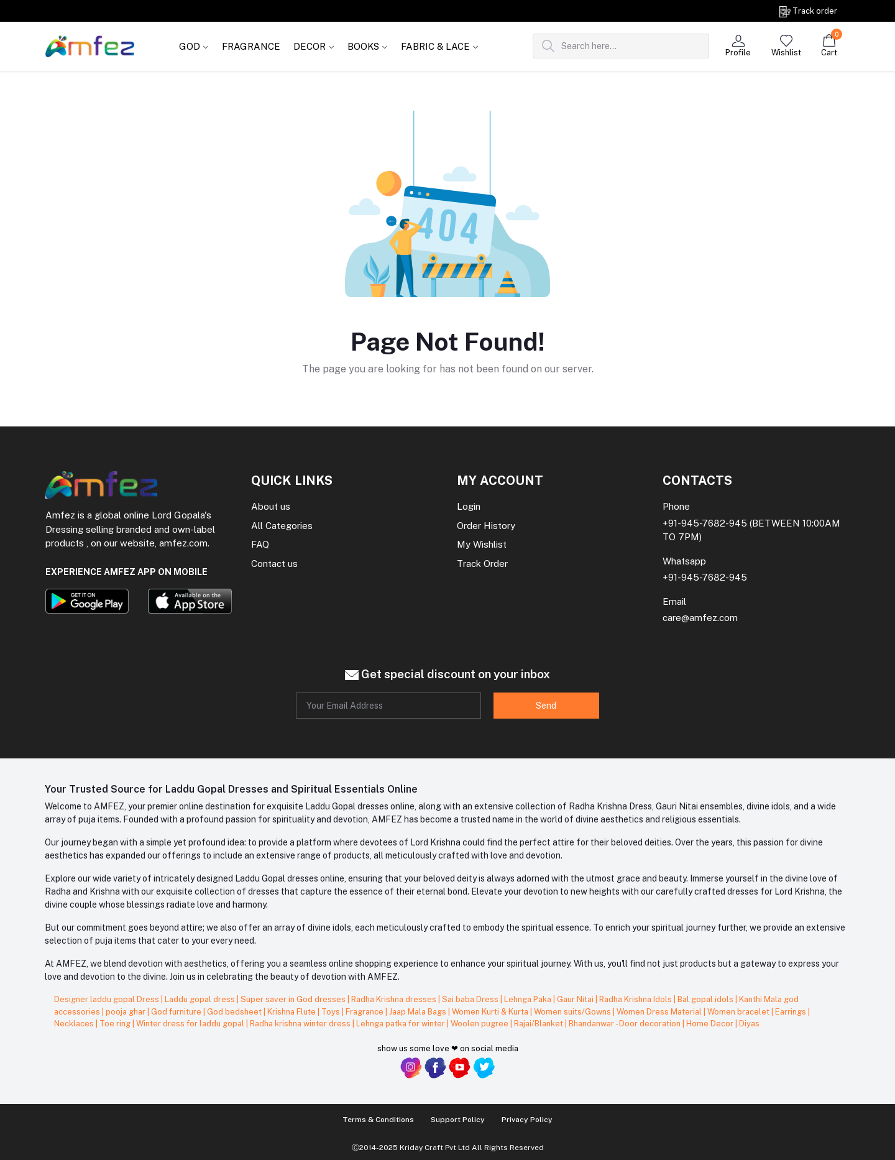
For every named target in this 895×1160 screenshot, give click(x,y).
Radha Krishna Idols (636, 999)
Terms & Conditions (378, 1119)
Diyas (749, 1023)
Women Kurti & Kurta (491, 1011)
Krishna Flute (292, 1011)
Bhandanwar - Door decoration (625, 1023)
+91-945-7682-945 (705, 523)
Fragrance (365, 1011)
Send (546, 706)
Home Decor (710, 1023)
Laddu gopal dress (201, 999)
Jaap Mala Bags (418, 1011)
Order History (486, 525)
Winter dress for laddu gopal (191, 1023)
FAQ (260, 544)
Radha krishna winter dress (301, 1023)
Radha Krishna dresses (394, 999)
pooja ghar (126, 1011)
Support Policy (458, 1119)
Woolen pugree (480, 1023)
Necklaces (75, 1023)
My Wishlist (482, 544)
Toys (331, 1011)
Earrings (791, 1011)
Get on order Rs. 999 (132, 11)
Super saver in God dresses (294, 999)
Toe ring (115, 1023)
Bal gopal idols (706, 999)
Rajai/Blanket (539, 1023)
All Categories (282, 525)
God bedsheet (235, 1011)
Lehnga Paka (528, 999)
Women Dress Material (660, 1011)
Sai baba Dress (471, 999)
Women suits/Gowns (573, 1011)
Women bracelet (739, 1011)
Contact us (274, 563)
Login (468, 506)
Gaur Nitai (576, 999)
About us (270, 506)
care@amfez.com (700, 617)
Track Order (482, 563)
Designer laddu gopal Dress (107, 999)
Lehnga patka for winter (401, 1023)
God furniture (177, 1011)
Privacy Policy (527, 1119)
